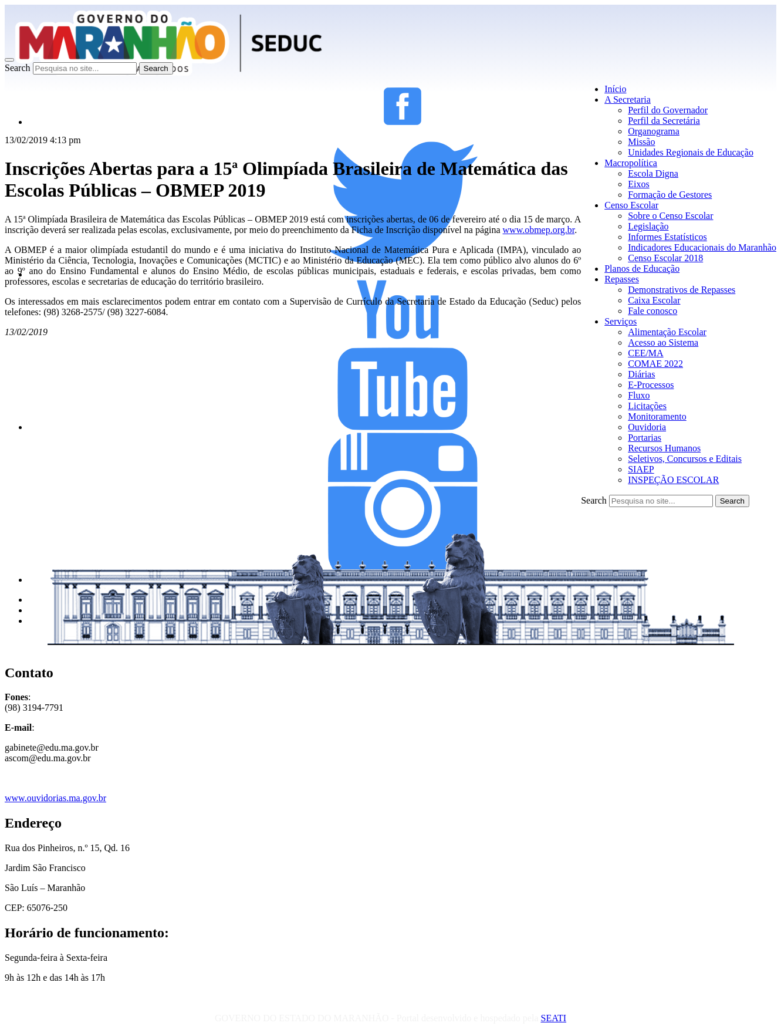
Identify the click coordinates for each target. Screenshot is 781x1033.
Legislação (648, 226)
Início (615, 89)
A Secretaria (627, 99)
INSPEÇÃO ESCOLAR (673, 480)
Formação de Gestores (670, 195)
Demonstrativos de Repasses (681, 290)
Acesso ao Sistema (663, 342)
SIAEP (641, 469)
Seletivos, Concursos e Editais (685, 459)
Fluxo (639, 395)
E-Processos (651, 385)
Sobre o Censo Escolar (670, 216)
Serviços (620, 321)
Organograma (653, 131)
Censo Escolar (631, 205)
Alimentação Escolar (667, 332)
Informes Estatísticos (667, 237)
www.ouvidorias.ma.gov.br (55, 798)
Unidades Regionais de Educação (690, 152)
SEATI (553, 1018)
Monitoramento (657, 416)
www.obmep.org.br (539, 230)
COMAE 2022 (655, 364)
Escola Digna (653, 173)
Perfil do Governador (668, 110)
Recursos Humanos (664, 448)
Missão (641, 142)
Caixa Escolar (654, 300)
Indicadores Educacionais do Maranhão (702, 247)
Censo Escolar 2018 (665, 258)
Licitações (647, 406)
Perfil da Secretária (664, 121)
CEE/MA (645, 353)
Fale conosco (652, 311)
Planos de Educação (641, 269)
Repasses (621, 279)
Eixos (638, 184)
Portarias (644, 438)
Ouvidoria (647, 427)
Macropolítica (630, 163)
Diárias (641, 374)
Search (18, 68)
